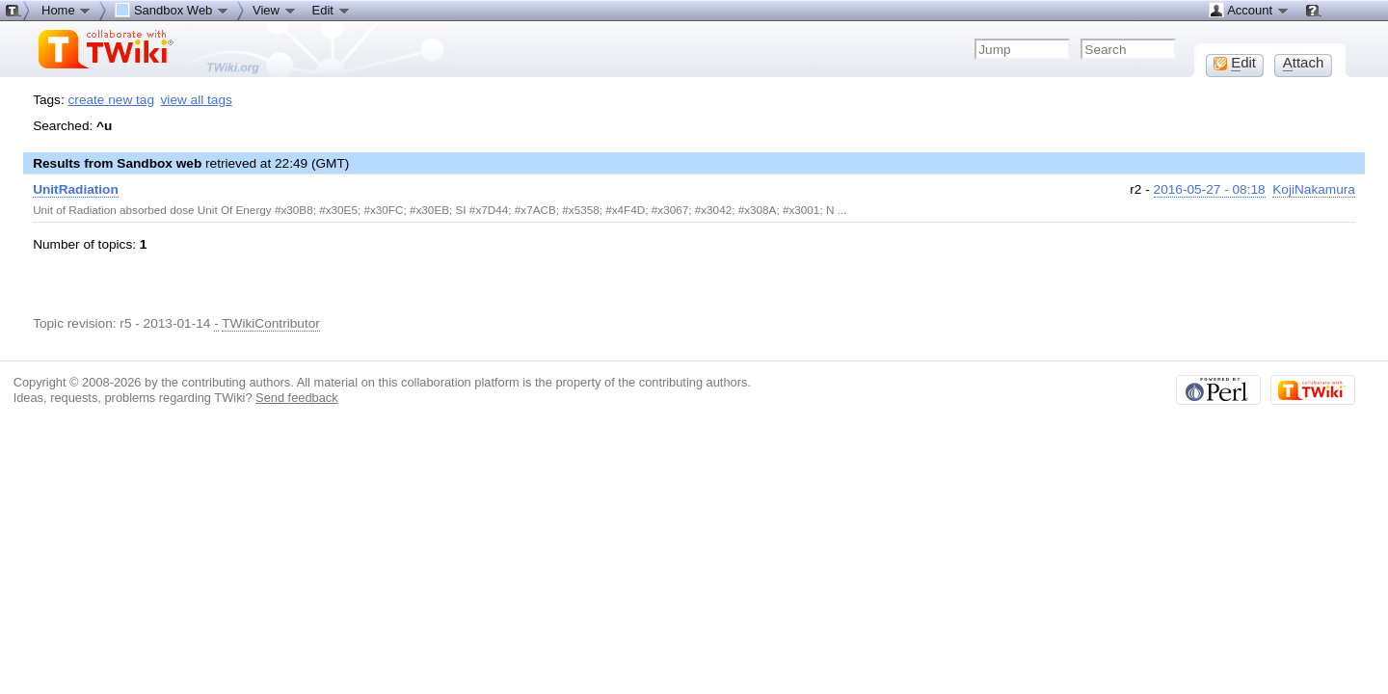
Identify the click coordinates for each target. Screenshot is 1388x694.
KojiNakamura (1313, 189)
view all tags (196, 100)
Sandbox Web (172, 9)
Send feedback (296, 397)
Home (66, 9)
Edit (331, 9)
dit (1235, 62)
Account (1249, 9)
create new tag (111, 100)
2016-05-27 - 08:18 (1210, 189)
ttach (1303, 62)
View (275, 9)
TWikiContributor (271, 323)
